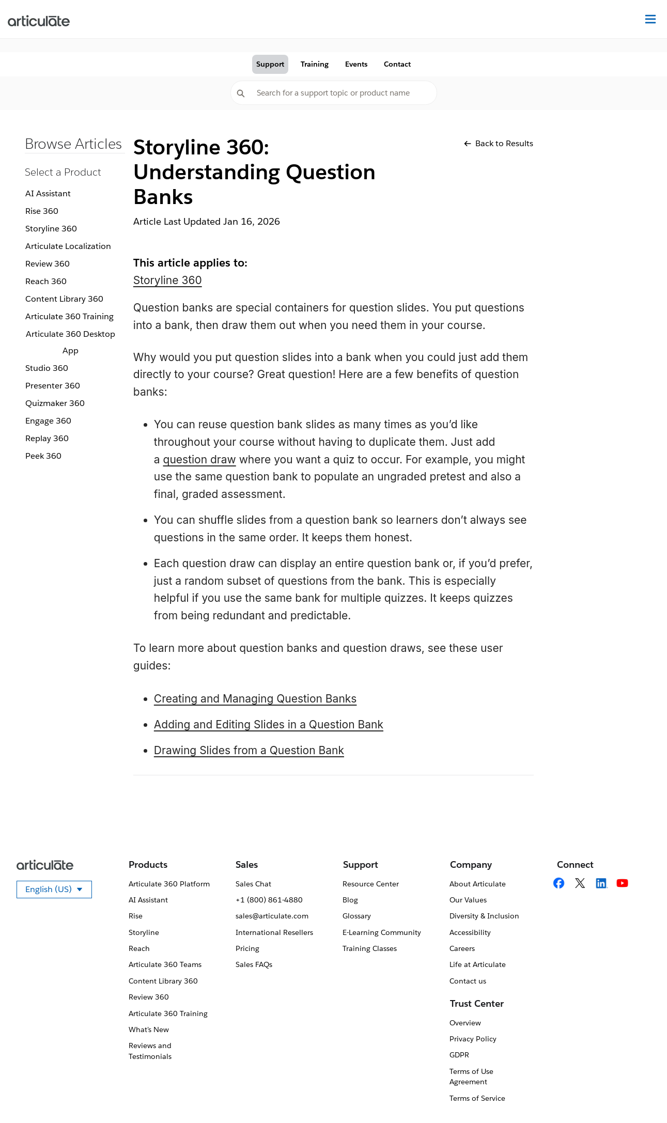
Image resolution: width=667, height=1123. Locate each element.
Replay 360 (47, 438)
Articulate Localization (68, 246)
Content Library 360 (64, 298)
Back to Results (498, 143)
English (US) (58, 891)
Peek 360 (43, 455)
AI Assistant (48, 193)
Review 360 (47, 263)
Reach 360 (46, 281)
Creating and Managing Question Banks (255, 698)
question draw (199, 459)
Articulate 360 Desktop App (70, 342)
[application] (638, 1094)
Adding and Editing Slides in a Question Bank (268, 724)
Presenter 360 (52, 385)
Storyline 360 (51, 228)
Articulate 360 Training (69, 316)
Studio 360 (46, 368)
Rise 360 (41, 211)
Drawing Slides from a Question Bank (249, 750)
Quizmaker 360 (55, 403)
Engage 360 (48, 420)
